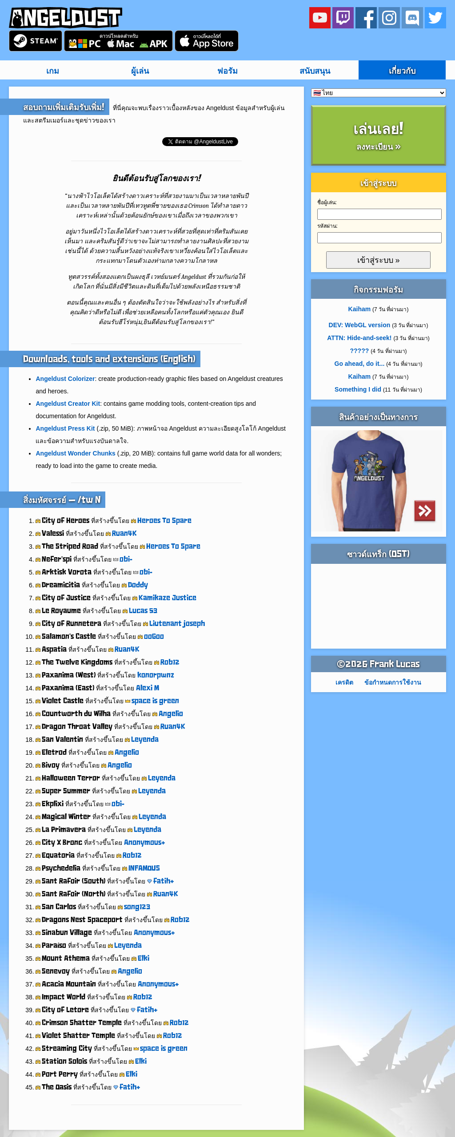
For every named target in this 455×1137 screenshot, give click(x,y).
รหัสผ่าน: (327, 226)
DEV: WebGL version (360, 325)
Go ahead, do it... (360, 363)
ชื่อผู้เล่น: (327, 202)
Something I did (358, 389)
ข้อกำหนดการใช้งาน (392, 682)
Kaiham (359, 309)
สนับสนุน (314, 71)
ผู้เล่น (140, 71)
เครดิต (344, 682)
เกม (52, 71)
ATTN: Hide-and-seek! (359, 337)
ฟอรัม (227, 71)
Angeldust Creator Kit (68, 403)
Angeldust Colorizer (65, 378)
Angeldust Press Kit (65, 428)
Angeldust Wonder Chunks (75, 453)
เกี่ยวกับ (402, 71)
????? (359, 350)
